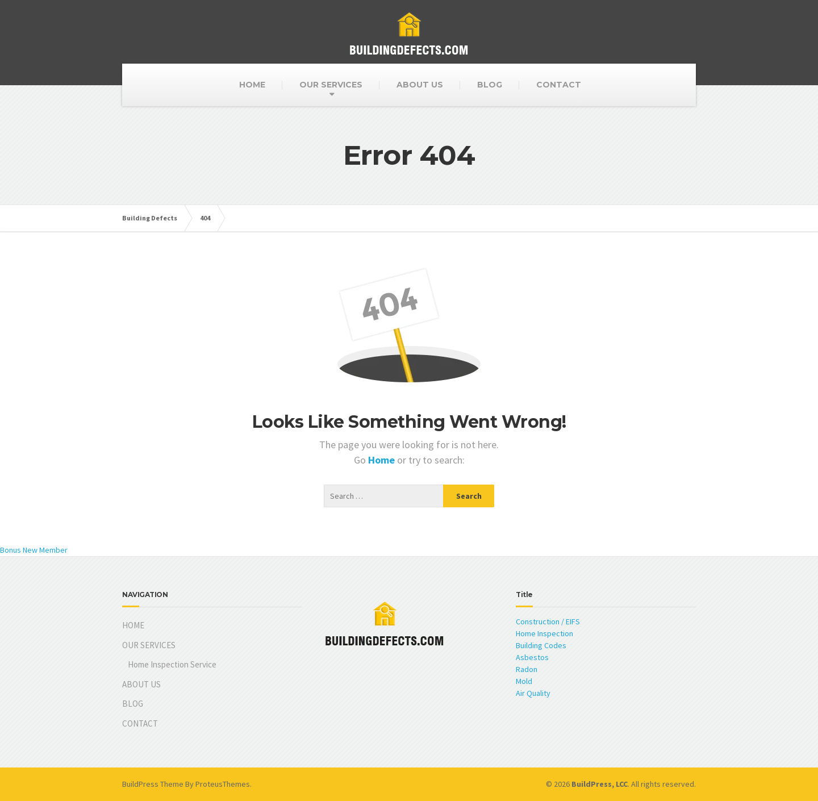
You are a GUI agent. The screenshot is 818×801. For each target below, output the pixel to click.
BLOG (489, 85)
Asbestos (532, 657)
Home (382, 459)
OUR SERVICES (330, 85)
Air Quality (533, 693)
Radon (526, 669)
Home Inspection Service (172, 664)
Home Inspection (544, 633)
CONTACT (558, 85)
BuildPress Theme (152, 784)
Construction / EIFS (548, 621)
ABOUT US (420, 85)
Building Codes (541, 645)
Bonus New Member (34, 550)
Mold (524, 681)
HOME (252, 85)
